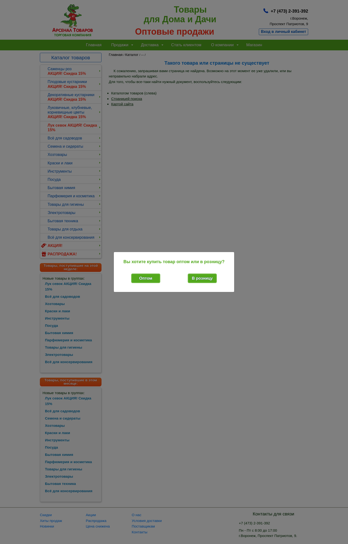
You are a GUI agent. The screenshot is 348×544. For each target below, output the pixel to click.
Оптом (145, 278)
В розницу (202, 278)
